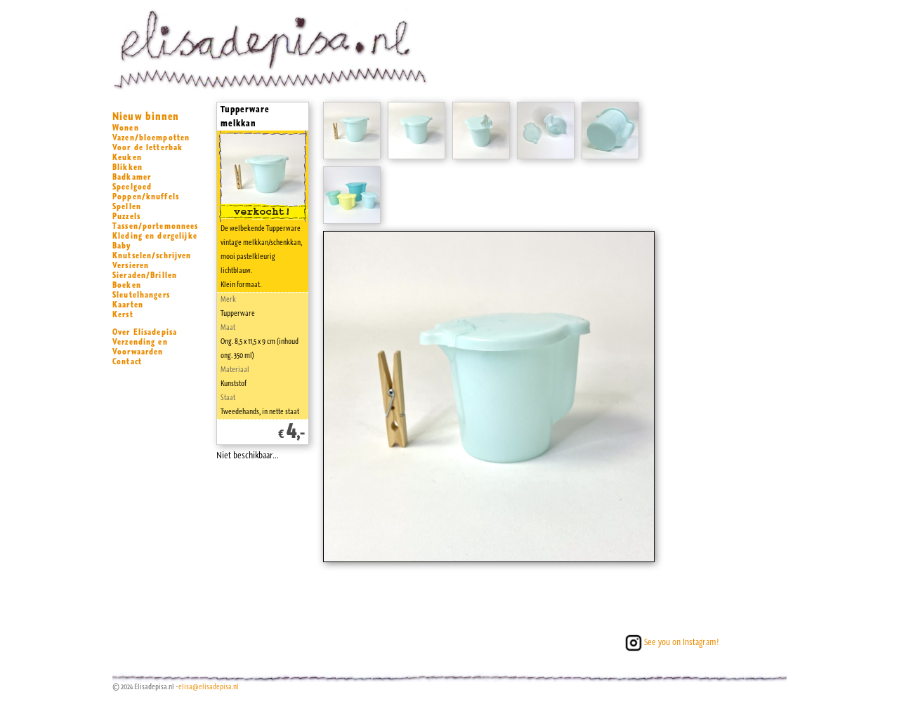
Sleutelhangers (141, 295)
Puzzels (126, 216)
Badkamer (131, 177)
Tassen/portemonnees (155, 226)
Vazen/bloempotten (151, 137)
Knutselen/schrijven (152, 255)
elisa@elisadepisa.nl (208, 686)
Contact (127, 361)
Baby (121, 246)
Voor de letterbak (147, 147)
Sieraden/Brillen (144, 275)
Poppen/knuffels (145, 196)
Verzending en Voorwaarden (140, 347)
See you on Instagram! (670, 642)
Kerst (122, 314)
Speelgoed (132, 187)
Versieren (130, 265)
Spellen (126, 206)
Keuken (127, 157)
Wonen (125, 128)
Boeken (126, 285)
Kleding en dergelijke (154, 236)
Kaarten (127, 305)
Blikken (127, 167)
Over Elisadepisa (144, 332)
